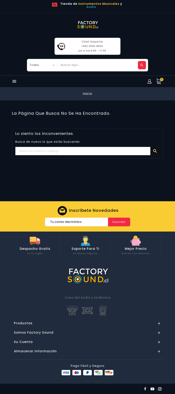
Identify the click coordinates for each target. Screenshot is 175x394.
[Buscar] (87, 151)
